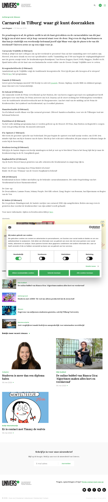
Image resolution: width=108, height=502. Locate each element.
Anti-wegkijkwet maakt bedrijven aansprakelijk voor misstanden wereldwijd (51, 325)
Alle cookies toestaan (85, 273)
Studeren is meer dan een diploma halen (23, 377)
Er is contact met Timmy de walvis (23, 428)
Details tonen (91, 266)
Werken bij (39, 497)
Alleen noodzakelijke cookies (23, 273)
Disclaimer (20, 497)
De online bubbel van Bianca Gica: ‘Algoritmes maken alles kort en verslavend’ (51, 285)
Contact (47, 497)
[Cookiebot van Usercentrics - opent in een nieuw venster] (90, 227)
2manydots (102, 498)
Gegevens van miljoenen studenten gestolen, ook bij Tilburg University (48, 311)
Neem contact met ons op (92, 481)
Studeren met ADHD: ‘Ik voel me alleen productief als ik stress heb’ (46, 298)
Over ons (12, 497)
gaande (54, 83)
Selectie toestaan (54, 273)
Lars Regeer (7, 28)
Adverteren (30, 497)
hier (10, 74)
